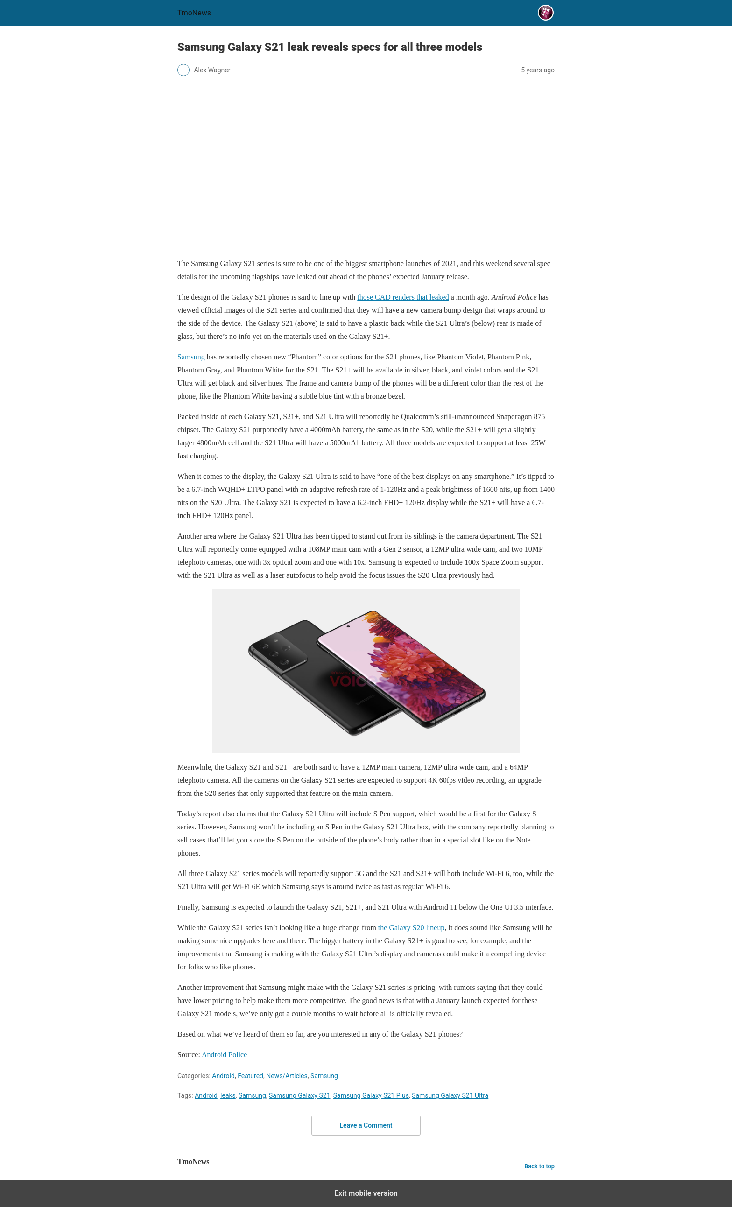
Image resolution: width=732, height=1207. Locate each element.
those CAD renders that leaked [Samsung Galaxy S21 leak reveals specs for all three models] (403, 297)
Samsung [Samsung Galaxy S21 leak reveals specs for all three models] (191, 357)
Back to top (539, 1166)
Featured (250, 1076)
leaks (228, 1095)
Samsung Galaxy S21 (299, 1095)
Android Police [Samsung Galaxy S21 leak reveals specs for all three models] (224, 1055)
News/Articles (287, 1076)
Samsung (324, 1076)
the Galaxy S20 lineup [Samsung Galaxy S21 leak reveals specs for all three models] (411, 928)
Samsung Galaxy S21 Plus (371, 1095)
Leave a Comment (366, 1125)
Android (223, 1076)
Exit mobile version (366, 1193)
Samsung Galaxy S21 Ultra (450, 1095)
